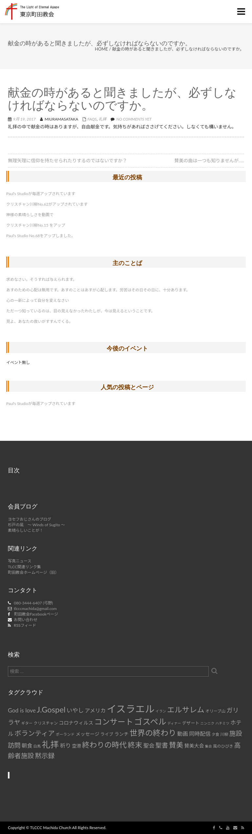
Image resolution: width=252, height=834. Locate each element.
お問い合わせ (25, 619)
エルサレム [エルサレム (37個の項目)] (185, 709)
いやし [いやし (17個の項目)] (75, 710)
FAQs (92, 119)
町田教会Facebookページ (36, 614)
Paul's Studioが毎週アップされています (40, 403)
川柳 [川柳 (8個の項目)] (224, 734)
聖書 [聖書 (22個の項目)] (162, 745)
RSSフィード (25, 625)
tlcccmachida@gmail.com (35, 608)
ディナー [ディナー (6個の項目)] (174, 723)
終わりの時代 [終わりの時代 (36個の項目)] (104, 744)
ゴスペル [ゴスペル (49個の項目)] (150, 721)
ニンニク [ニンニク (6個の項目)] (207, 723)
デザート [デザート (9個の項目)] (191, 723)
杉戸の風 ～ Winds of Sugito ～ (36, 524)
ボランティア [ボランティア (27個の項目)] (34, 733)
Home (101, 49)
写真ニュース (19, 560)
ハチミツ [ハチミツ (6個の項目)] (222, 723)
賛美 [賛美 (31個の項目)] (176, 745)
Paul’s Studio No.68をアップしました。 (40, 235)
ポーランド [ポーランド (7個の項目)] (65, 734)
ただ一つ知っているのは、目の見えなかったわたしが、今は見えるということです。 (80, 310)
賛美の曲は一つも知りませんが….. (209, 160)
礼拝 (102, 119)
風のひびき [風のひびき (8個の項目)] (223, 746)
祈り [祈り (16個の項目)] (65, 745)
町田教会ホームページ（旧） (33, 572)
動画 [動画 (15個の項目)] (182, 734)
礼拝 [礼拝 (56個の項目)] (50, 744)
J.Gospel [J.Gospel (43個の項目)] (51, 709)
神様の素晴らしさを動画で (29, 214)
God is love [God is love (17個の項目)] (22, 710)
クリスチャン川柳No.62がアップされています (47, 204)
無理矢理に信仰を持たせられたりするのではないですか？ (67, 160)
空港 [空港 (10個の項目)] (76, 746)
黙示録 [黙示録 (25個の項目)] (44, 755)
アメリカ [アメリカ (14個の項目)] (95, 710)
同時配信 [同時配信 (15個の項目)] (200, 734)
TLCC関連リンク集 (24, 566)
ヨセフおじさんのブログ (29, 519)
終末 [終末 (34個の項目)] (135, 744)
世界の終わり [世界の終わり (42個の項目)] (153, 732)
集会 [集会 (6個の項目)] (208, 746)
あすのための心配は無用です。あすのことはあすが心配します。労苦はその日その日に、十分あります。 (98, 289)
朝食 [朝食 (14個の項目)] (27, 745)
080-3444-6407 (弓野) (33, 602)
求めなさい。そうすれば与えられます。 (41, 279)
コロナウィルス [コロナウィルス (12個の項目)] (76, 723)
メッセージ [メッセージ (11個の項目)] (87, 734)
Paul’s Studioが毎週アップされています (40, 193)
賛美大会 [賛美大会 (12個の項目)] (194, 746)
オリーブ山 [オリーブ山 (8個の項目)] (215, 711)
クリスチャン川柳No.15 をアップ (35, 225)
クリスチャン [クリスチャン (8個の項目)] (45, 723)
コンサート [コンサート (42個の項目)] (113, 721)
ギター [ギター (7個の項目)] (27, 723)
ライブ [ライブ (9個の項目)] (106, 734)
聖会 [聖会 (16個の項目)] (149, 745)
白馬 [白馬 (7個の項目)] (37, 746)
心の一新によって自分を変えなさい (37, 300)
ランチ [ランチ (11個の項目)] (121, 734)
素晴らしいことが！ (25, 530)
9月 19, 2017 (24, 119)
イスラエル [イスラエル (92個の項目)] (131, 708)
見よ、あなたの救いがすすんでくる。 (39, 321)
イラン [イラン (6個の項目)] (161, 711)
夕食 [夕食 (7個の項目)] (215, 734)
